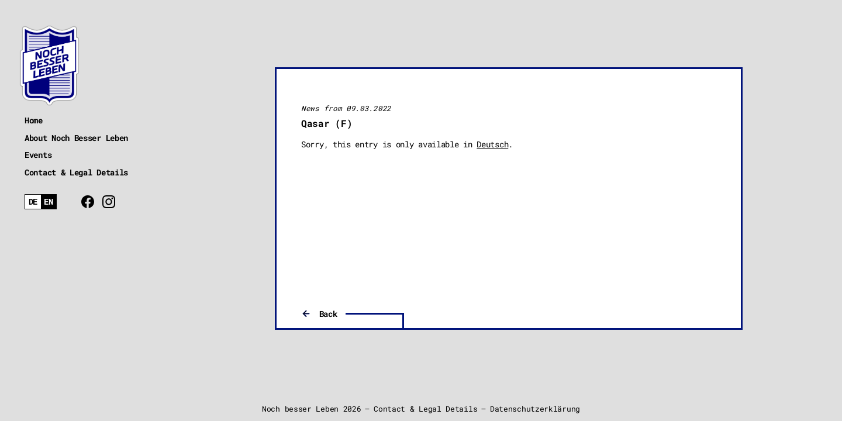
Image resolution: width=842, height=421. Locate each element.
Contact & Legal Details (76, 172)
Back (328, 313)
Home (34, 120)
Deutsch (492, 144)
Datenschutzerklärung (535, 408)
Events (38, 154)
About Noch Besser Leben (76, 137)
